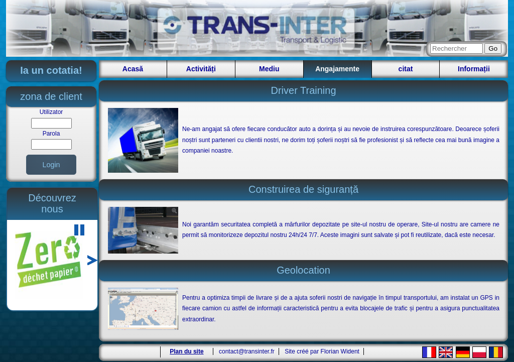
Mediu (269, 69)
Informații (474, 69)
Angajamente (337, 69)
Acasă (132, 69)
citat (406, 69)
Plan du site (186, 351)
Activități (201, 69)
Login (51, 165)
